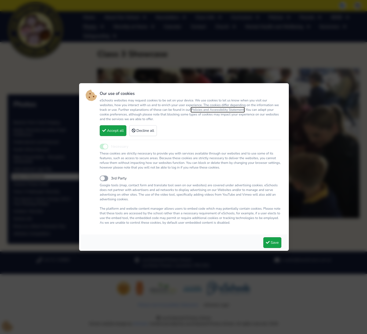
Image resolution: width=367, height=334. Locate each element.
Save (272, 242)
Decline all (143, 130)
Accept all (113, 130)
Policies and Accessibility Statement (217, 110)
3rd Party (119, 178)
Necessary (119, 146)
